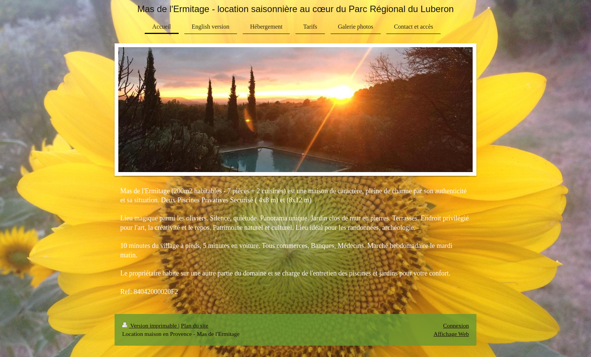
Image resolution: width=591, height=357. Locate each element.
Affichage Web (451, 334)
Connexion (456, 325)
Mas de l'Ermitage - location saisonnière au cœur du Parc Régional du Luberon (295, 9)
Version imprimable (150, 325)
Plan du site (194, 325)
